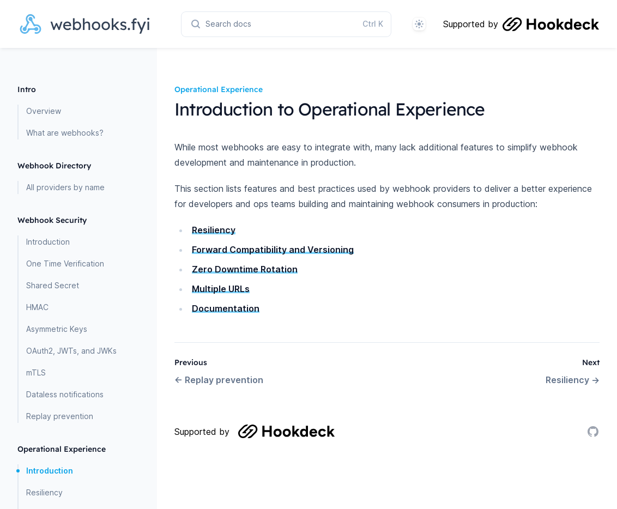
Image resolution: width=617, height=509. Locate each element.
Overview (43, 111)
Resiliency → (573, 379)
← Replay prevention (218, 379)
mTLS (36, 372)
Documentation (225, 308)
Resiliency (44, 492)
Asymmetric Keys (56, 329)
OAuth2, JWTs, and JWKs (71, 350)
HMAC (37, 307)
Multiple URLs (221, 288)
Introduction (48, 241)
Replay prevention (59, 416)
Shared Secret (52, 285)
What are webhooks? (65, 132)
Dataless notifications (65, 394)
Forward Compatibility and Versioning (273, 249)
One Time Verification (65, 263)
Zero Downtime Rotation (245, 269)
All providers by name (65, 187)
